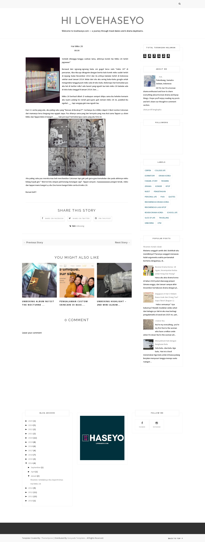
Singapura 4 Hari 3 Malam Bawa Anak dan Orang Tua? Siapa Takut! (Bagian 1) (166, 297)
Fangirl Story (151, 181)
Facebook (142, 424)
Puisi (163, 197)
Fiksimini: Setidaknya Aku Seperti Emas (46, 480)
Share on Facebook (54, 218)
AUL (160, 77)
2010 (30, 501)
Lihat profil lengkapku (152, 110)
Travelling (164, 218)
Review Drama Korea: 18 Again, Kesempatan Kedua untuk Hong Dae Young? (166, 270)
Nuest (147, 192)
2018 (30, 446)
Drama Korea (165, 176)
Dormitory (150, 176)
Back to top (175, 538)
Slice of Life (150, 218)
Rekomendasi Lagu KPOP (155, 207)
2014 (30, 463)
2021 (30, 434)
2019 (30, 442)
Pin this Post (105, 218)
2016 (30, 455)
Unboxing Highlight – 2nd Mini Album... (111, 303)
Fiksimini (165, 181)
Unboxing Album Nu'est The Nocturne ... (38, 303)
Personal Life (151, 197)
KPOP (168, 186)
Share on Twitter (81, 218)
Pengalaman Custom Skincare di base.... (74, 303)
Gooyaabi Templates (76, 538)
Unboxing (80, 226)
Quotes (171, 197)
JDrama (148, 186)
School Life (172, 213)
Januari (34, 476)
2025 (30, 421)
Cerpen (148, 171)
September (36, 468)
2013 (30, 488)
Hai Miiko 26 (35, 484)
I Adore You (160, 321)
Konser (158, 186)
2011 (30, 497)
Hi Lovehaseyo (102, 21)
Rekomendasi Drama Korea (157, 202)
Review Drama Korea (154, 213)
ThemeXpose (47, 538)
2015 (30, 459)
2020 (30, 438)
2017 (30, 451)
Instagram (156, 424)
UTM (159, 223)
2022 (30, 429)
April (33, 472)
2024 (30, 425)
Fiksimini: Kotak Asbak (152, 247)
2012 (30, 492)
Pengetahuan (160, 192)
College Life (160, 171)
